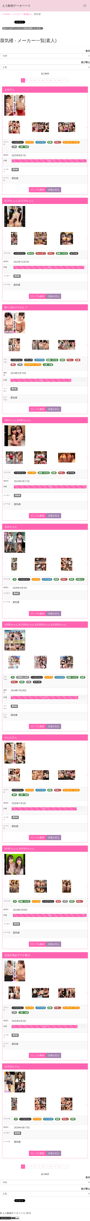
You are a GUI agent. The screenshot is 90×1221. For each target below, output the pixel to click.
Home (6, 14)
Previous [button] (3, 127)
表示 (86, 50)
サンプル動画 (37, 189)
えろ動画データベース (16, 6)
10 (59, 80)
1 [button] (42, 135)
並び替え (84, 62)
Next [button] (86, 127)
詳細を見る (53, 189)
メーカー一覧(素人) (22, 14)
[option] (19, 127)
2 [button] (47, 135)
